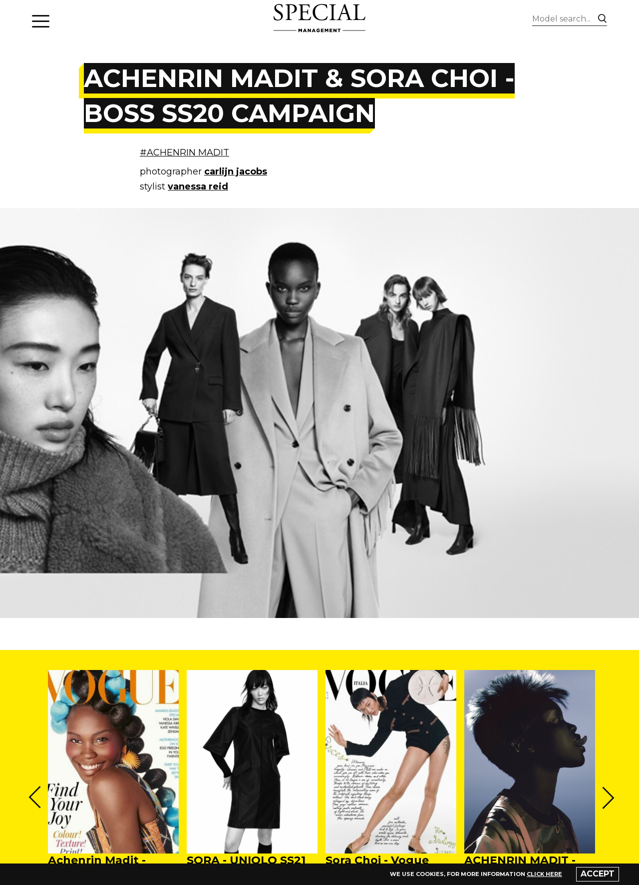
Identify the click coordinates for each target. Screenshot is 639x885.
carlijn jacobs (235, 171)
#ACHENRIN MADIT (184, 152)
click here (544, 874)
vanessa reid (198, 186)
